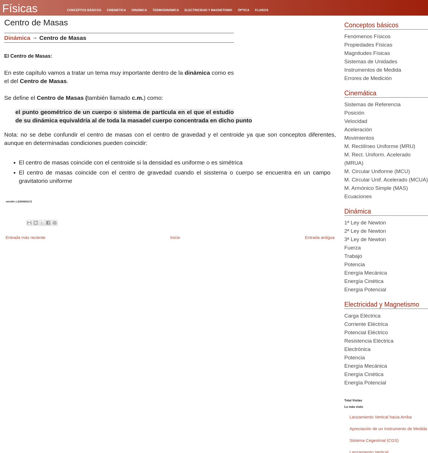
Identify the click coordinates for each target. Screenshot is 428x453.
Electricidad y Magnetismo (381, 304)
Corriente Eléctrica (366, 324)
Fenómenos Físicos (367, 36)
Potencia (354, 264)
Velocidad (355, 121)
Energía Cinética (363, 281)
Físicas (20, 8)
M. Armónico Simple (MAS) (376, 188)
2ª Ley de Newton (365, 231)
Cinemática (360, 93)
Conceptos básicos (371, 25)
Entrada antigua (320, 237)
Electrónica (357, 349)
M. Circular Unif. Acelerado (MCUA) (386, 180)
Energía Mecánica (365, 273)
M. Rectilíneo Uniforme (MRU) (379, 146)
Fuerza (352, 248)
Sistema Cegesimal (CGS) (374, 440)
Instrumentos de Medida (372, 70)
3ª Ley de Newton (365, 239)
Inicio (175, 237)
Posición (354, 113)
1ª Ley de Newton (365, 223)
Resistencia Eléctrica (368, 341)
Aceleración (358, 129)
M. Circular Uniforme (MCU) (377, 171)
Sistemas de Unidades (370, 61)
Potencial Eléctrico (366, 332)
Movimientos (359, 138)
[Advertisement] (287, 72)
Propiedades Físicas (368, 45)
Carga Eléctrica (362, 316)
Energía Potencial (365, 289)
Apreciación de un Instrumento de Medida (388, 428)
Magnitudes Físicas (367, 53)
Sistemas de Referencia (372, 104)
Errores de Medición (368, 78)
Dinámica (17, 38)
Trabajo (353, 256)
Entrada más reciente (25, 237)
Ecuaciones (358, 196)
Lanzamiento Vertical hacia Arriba (381, 417)
